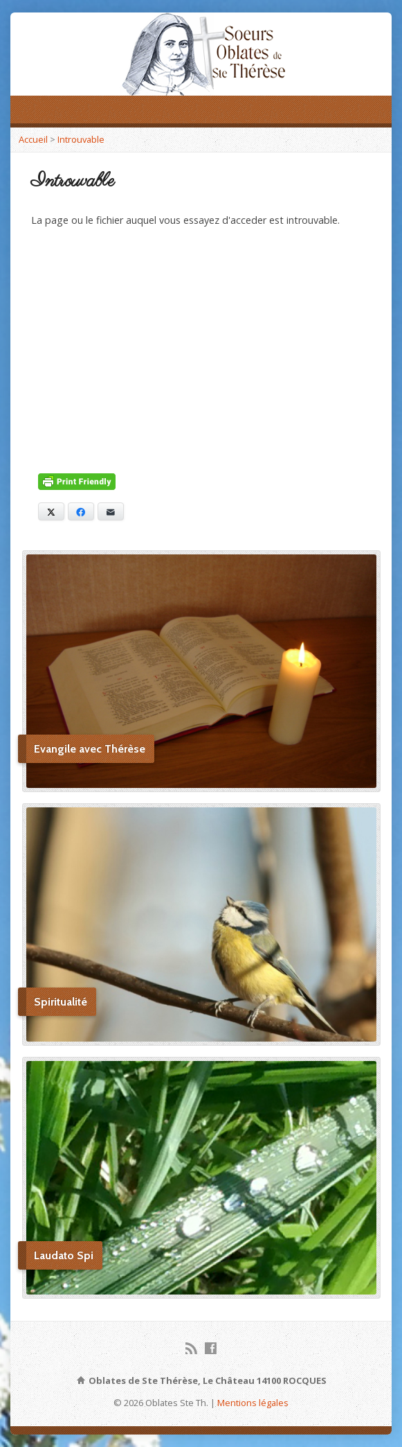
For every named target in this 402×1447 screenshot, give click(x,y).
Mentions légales (253, 1402)
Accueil (33, 139)
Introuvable (80, 139)
